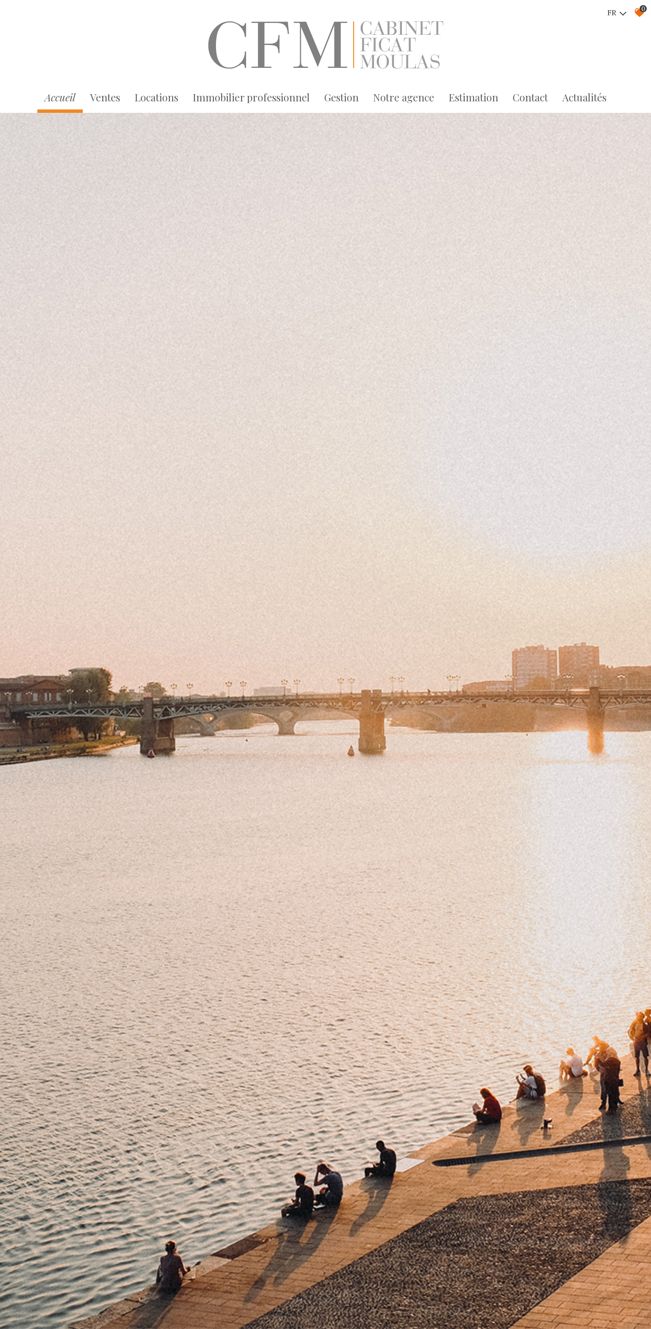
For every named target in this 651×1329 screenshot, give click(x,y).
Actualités (584, 97)
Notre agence (403, 97)
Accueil (60, 97)
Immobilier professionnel (251, 97)
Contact (530, 97)
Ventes (105, 97)
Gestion (341, 97)
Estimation (473, 97)
